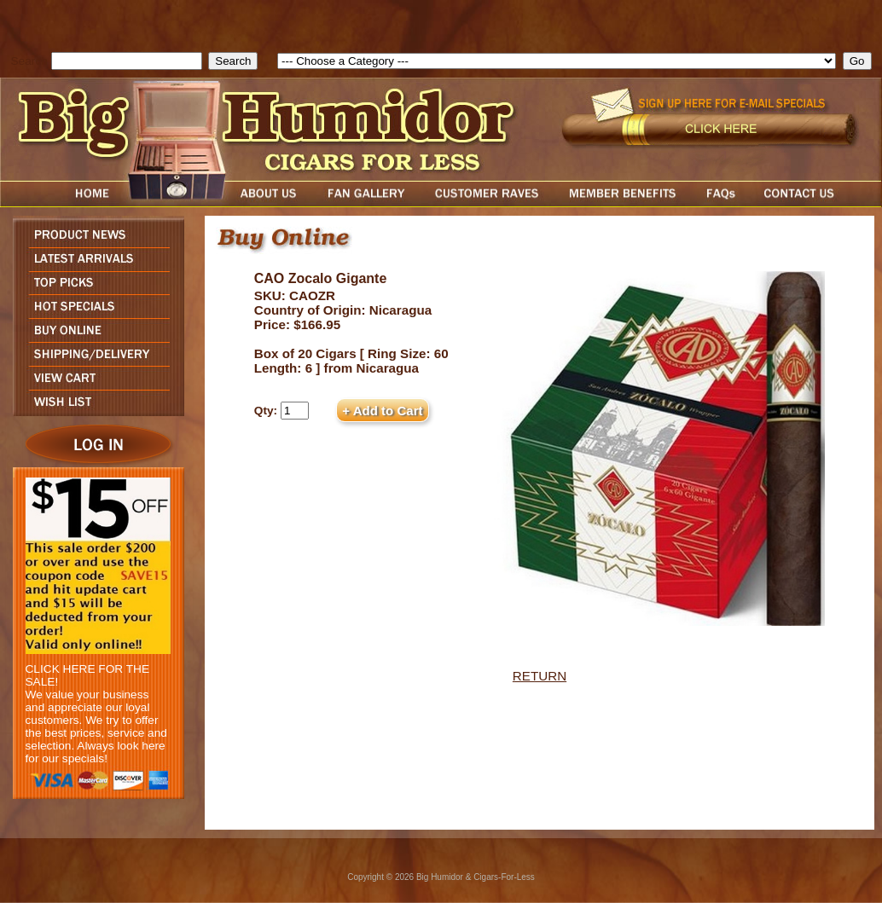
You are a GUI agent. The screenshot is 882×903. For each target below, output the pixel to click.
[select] (556, 61)
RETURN (539, 676)
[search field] (126, 61)
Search (29, 61)
